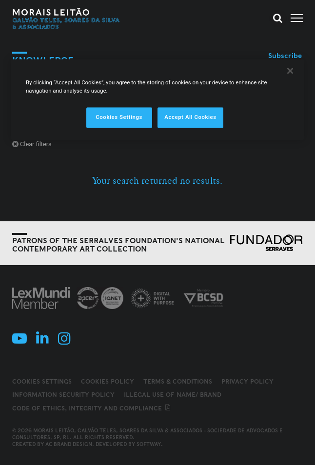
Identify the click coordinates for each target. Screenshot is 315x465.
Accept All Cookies (190, 117)
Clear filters (32, 144)
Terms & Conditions (177, 381)
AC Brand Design (68, 444)
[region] (157, 99)
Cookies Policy (107, 381)
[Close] (290, 71)
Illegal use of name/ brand (172, 394)
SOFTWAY (149, 444)
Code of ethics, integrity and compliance (92, 408)
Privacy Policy (247, 381)
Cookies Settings (42, 381)
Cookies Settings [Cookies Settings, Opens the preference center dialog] (119, 117)
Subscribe (285, 55)
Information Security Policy (63, 394)
